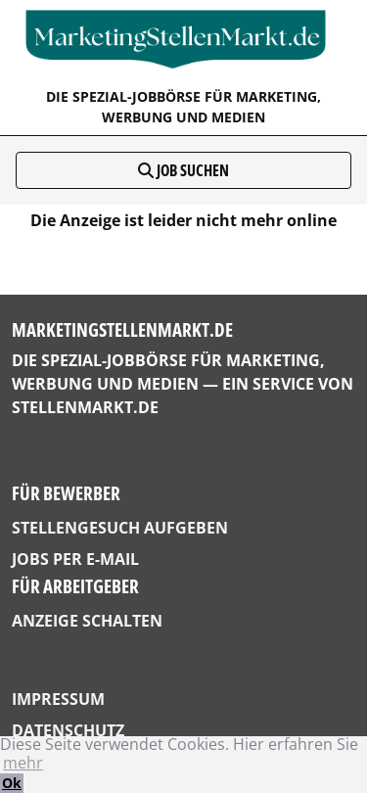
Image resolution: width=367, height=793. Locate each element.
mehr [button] (23, 762)
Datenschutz (68, 730)
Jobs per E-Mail (75, 559)
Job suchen (183, 170)
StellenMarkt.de (85, 407)
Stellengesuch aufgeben (120, 527)
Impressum (58, 699)
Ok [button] (12, 782)
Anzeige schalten (87, 620)
